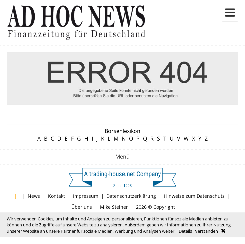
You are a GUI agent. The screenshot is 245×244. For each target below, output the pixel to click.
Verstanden (206, 231)
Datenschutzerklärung (131, 196)
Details (185, 231)
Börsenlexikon (122, 131)
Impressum (85, 196)
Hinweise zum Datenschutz (194, 196)
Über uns (81, 207)
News (34, 196)
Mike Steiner (114, 207)
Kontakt (56, 196)
